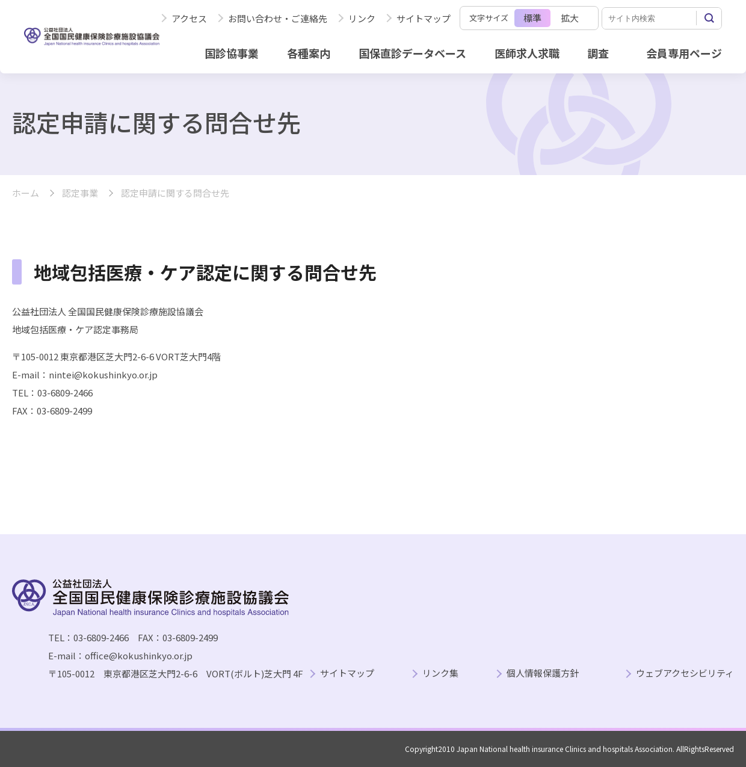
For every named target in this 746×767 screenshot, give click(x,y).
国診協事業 (232, 53)
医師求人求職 (527, 53)
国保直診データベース (412, 53)
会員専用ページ (684, 53)
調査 (598, 53)
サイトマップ (423, 18)
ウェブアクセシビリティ (685, 673)
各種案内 (308, 53)
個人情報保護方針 (543, 673)
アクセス (189, 18)
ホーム (25, 193)
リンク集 (440, 673)
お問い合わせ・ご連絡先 (277, 18)
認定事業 (80, 193)
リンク (361, 18)
